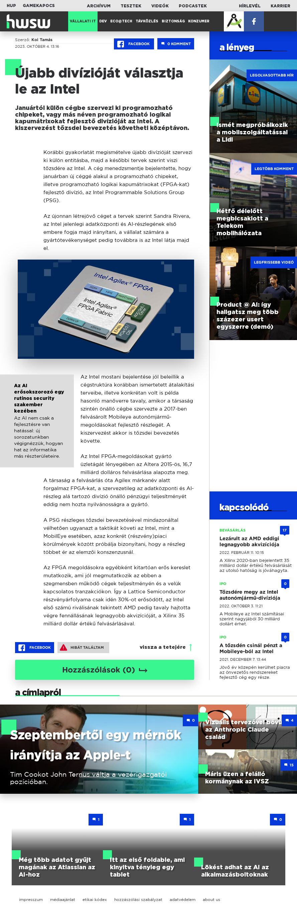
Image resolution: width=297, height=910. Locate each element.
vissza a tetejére (163, 647)
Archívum (99, 6)
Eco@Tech (121, 21)
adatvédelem (182, 899)
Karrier (280, 6)
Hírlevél (250, 6)
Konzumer (198, 21)
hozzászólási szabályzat (138, 899)
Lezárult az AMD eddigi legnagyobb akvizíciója (249, 541)
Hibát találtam (82, 647)
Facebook (134, 44)
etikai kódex (95, 899)
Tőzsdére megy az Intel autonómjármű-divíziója (249, 595)
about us (211, 899)
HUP (11, 6)
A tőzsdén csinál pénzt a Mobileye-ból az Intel (250, 648)
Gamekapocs (39, 6)
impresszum (31, 899)
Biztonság (173, 21)
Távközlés (147, 21)
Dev (103, 21)
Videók (160, 6)
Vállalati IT (83, 21)
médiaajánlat (62, 899)
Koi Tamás (41, 39)
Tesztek (131, 6)
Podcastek (193, 6)
